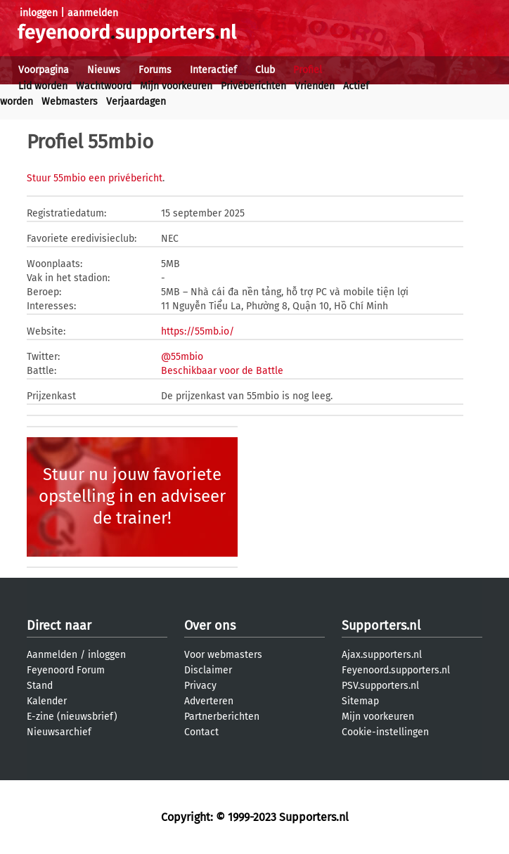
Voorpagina (43, 70)
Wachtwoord (103, 86)
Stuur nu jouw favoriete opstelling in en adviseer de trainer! (132, 496)
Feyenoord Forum (66, 670)
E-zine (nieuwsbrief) (72, 717)
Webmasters (69, 102)
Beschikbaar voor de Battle (222, 371)
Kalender (47, 701)
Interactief (213, 70)
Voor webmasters (223, 655)
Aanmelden (52, 655)
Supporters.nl (381, 625)
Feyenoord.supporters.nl (396, 670)
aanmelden (92, 13)
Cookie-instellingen (385, 732)
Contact (201, 732)
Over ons (210, 625)
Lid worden (42, 86)
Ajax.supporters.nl (382, 655)
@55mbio (182, 357)
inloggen (39, 13)
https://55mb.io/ (197, 331)
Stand (40, 686)
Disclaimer (208, 670)
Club (265, 70)
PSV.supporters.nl (380, 686)
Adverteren (208, 701)
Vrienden (315, 86)
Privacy (200, 686)
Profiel (307, 70)
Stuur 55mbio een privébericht (94, 178)
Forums (155, 70)
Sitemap (360, 701)
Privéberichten (253, 86)
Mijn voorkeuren (176, 86)
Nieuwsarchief (59, 732)
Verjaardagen (136, 102)
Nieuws (103, 70)
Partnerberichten (221, 717)
